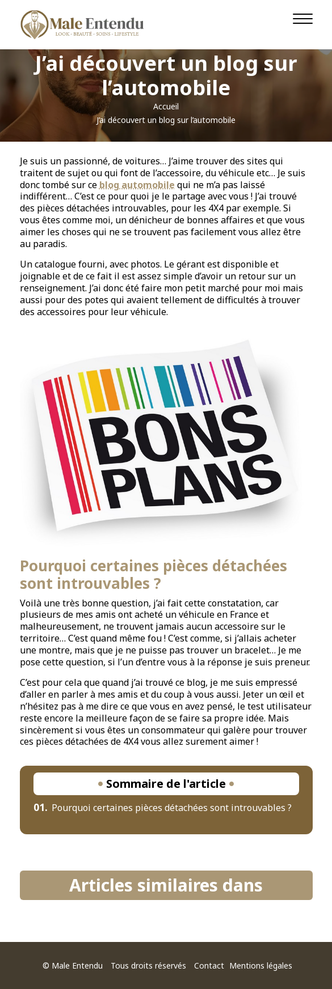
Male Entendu (77, 965)
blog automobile (137, 185)
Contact (209, 965)
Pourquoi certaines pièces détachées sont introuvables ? (162, 807)
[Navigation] (303, 19)
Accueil (166, 106)
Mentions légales (260, 965)
